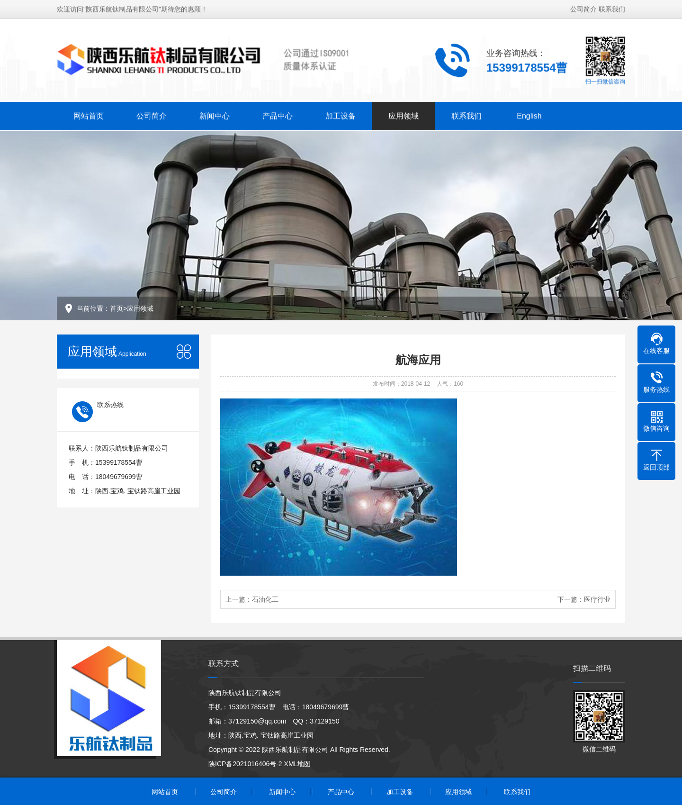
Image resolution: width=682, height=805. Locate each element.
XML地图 (297, 764)
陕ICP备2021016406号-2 (245, 764)
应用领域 (403, 115)
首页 (116, 308)
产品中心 (277, 115)
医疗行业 (597, 599)
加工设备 (340, 115)
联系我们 (612, 8)
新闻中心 (214, 115)
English (529, 115)
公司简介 (583, 8)
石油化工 (265, 599)
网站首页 (88, 115)
